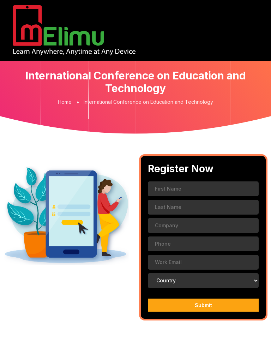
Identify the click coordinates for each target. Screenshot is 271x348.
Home (65, 102)
